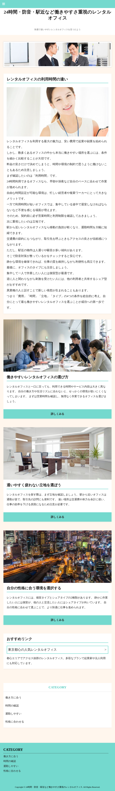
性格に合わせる (14, 721)
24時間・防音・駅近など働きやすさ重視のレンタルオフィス (57, 15)
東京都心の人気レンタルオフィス (32, 649)
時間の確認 (12, 705)
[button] (57, 4)
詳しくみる (57, 413)
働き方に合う (13, 697)
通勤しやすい (13, 713)
